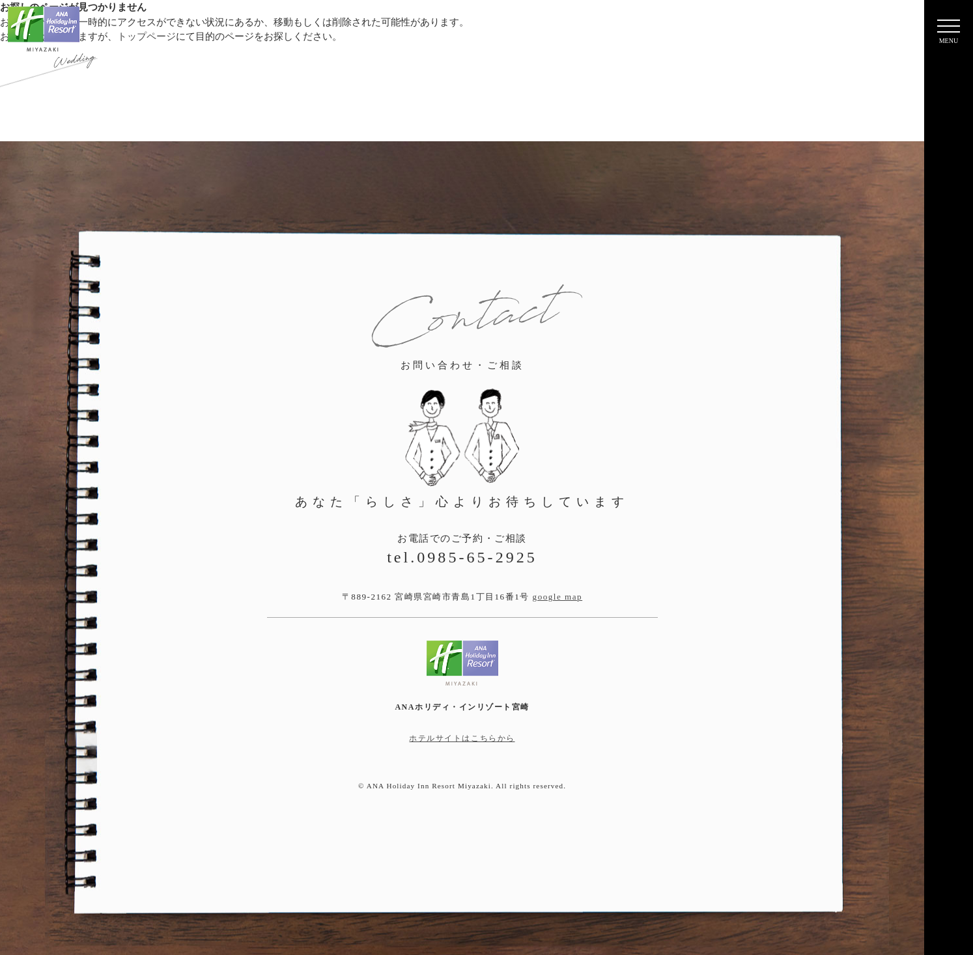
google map (558, 597)
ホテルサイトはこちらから (462, 738)
